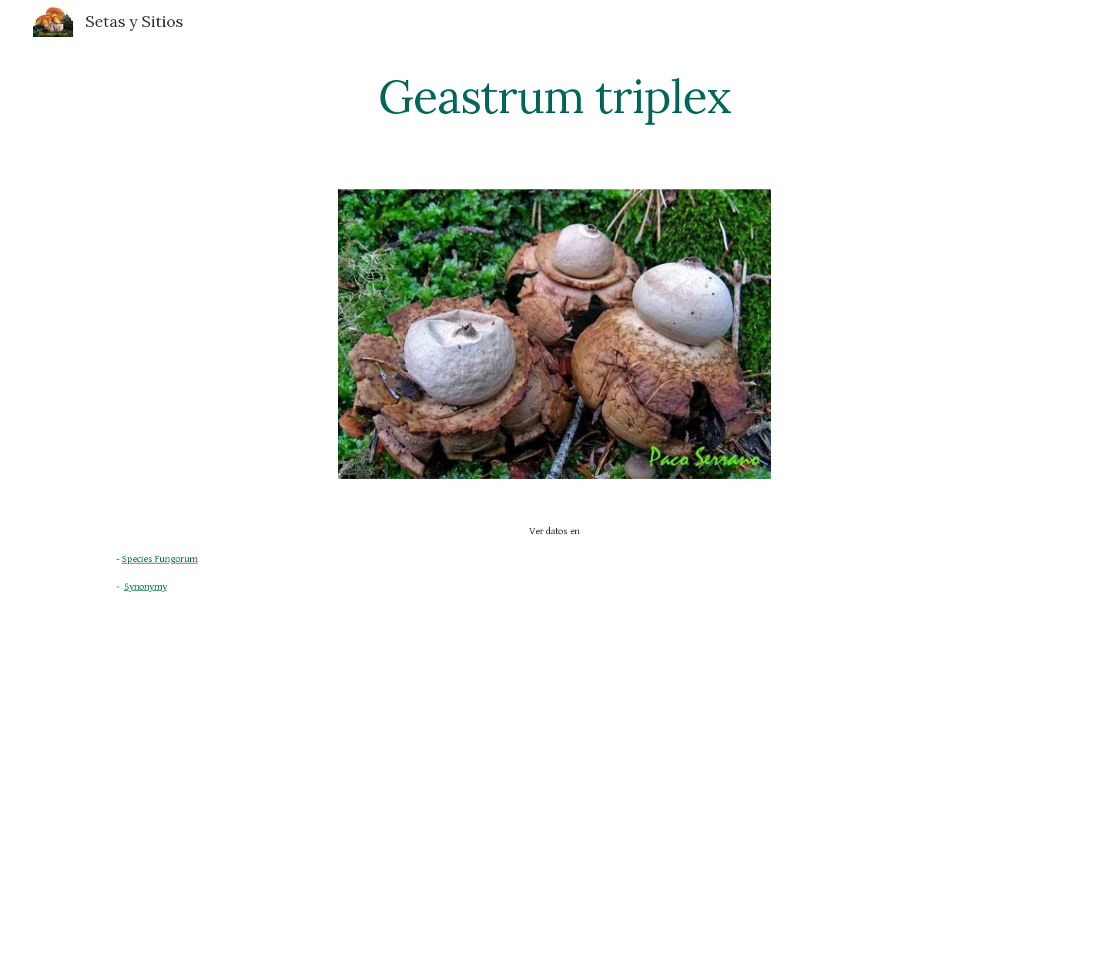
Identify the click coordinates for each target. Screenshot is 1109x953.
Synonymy (145, 587)
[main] (554, 96)
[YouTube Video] (478, 757)
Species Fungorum (160, 559)
